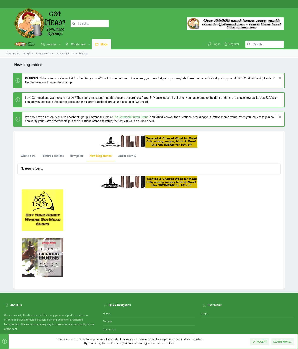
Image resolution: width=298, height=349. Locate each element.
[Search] (78, 23)
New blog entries (91, 156)
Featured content (43, 156)
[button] (49, 44)
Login (204, 290)
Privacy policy (256, 325)
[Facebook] (276, 4)
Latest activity (118, 156)
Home (106, 290)
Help (269, 325)
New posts (67, 156)
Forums (107, 298)
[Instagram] (282, 4)
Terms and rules (235, 325)
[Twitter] (289, 4)
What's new (19, 156)
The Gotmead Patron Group (121, 117)
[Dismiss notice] (288, 79)
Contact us (109, 306)
